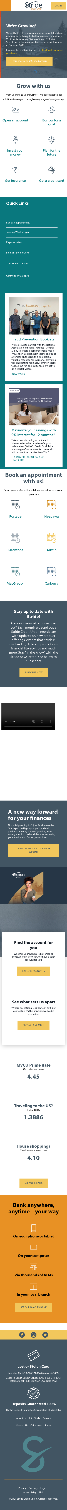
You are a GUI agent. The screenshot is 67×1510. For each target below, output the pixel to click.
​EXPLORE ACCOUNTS (33, 971)
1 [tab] (32, 72)
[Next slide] (25, 72)
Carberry (51, 583)
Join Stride (34, 1418)
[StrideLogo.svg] (33, 5)
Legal (43, 1488)
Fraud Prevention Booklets (32, 339)
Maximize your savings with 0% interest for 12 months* (33, 432)
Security (33, 1488)
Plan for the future (51, 152)
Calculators (37, 1425)
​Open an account (15, 120)
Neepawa (51, 516)
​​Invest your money (15, 152)
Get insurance (15, 181)
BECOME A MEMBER (33, 1025)
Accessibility (29, 1492)
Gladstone (15, 550)
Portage (15, 516)
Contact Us (22, 1425)
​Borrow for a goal (51, 122)
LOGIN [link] (58, 5)
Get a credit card (51, 181)
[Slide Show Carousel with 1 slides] (33, 333)
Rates (48, 1425)
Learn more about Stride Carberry (34, 61)
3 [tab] (38, 72)
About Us (21, 1418)
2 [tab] (35, 72)
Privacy (22, 1488)
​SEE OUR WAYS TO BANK (34, 1307)
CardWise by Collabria (17, 276)
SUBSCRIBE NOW (31, 673)
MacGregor (15, 583)
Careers (47, 1418)
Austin (51, 550)
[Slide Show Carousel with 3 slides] (33, 44)
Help (41, 1492)
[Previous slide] (45, 72)
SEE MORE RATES (34, 1183)
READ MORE (18, 373)
